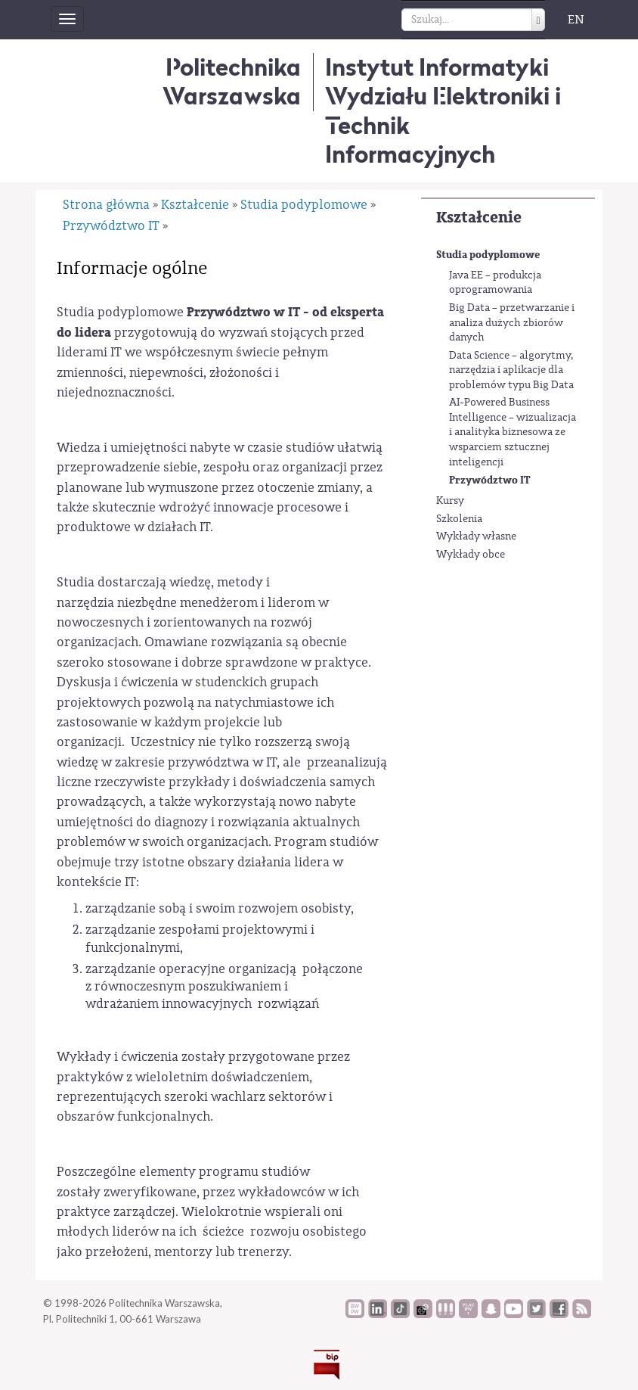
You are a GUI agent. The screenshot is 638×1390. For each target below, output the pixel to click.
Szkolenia (459, 519)
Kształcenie (479, 218)
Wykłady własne (476, 536)
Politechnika (232, 81)
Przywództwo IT (490, 480)
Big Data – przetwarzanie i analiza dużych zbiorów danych (512, 322)
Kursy (450, 501)
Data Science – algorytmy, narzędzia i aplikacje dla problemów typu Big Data (511, 370)
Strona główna (106, 205)
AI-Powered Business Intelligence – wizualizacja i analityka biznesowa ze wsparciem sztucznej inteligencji (512, 432)
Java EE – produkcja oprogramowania (495, 283)
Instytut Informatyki (437, 67)
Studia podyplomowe (488, 254)
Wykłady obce (470, 554)
